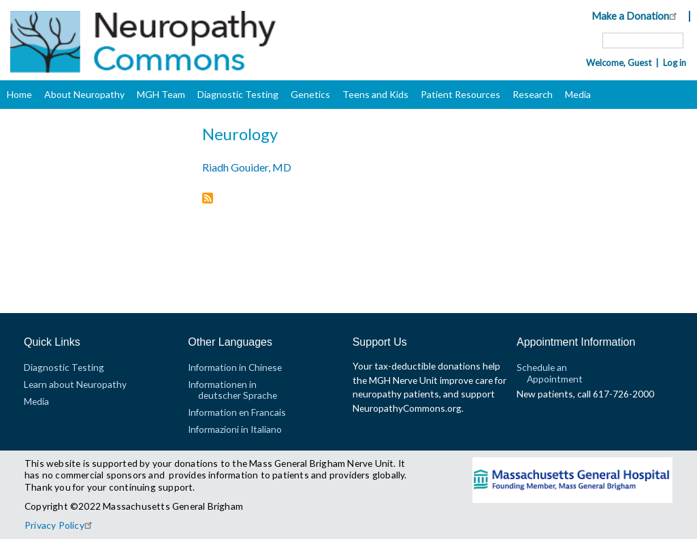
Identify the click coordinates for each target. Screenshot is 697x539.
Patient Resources (460, 94)
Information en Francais (237, 412)
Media (578, 94)
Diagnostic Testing (237, 94)
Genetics (310, 94)
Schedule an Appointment (550, 372)
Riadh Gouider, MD (246, 167)
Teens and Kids (375, 94)
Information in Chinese (235, 367)
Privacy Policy (60, 525)
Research (533, 94)
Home (19, 94)
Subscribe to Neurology (207, 199)
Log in (674, 62)
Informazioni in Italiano (235, 429)
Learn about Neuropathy (75, 384)
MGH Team (161, 94)
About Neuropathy (84, 94)
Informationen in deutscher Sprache (232, 389)
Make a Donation (636, 16)
